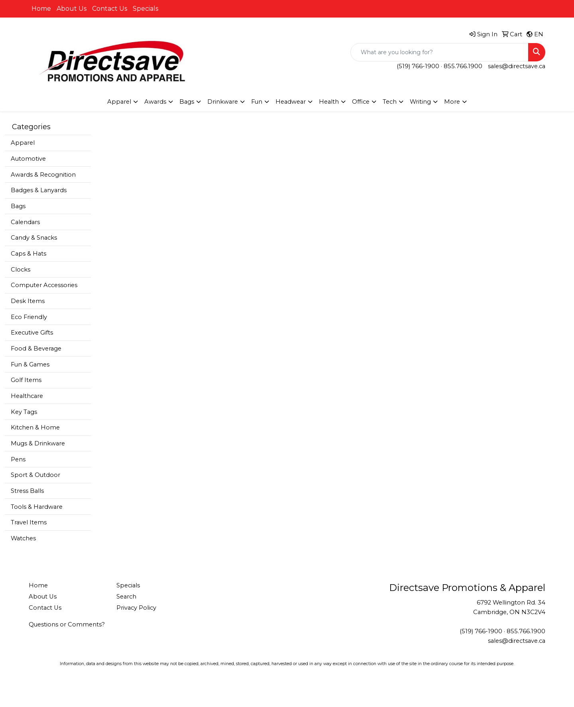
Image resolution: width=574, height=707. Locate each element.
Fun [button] (256, 101)
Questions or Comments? (67, 624)
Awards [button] (155, 101)
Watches (23, 538)
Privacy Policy (136, 607)
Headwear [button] (290, 101)
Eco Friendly (29, 317)
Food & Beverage (36, 348)
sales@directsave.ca (516, 66)
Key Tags (24, 412)
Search (126, 596)
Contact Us (109, 8)
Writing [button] (420, 101)
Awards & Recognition (43, 174)
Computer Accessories (44, 285)
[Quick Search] (439, 52)
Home (41, 8)
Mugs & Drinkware (38, 443)
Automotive (28, 158)
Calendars (25, 222)
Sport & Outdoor (35, 475)
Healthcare (27, 396)
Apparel (23, 142)
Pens (18, 459)
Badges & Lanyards (39, 190)
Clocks (20, 269)
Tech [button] (390, 101)
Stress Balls (27, 490)
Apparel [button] (119, 101)
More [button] (452, 101)
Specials (145, 8)
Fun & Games (30, 364)
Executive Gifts (32, 332)
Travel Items (29, 522)
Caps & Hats (28, 253)
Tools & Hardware (37, 506)
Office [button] (361, 101)
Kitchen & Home (35, 427)
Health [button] (329, 101)
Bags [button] (186, 101)
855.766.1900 (463, 66)
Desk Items (28, 301)
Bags (18, 206)
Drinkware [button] (222, 101)
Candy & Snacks (34, 237)
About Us (71, 8)
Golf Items (26, 380)
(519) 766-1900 (418, 66)
